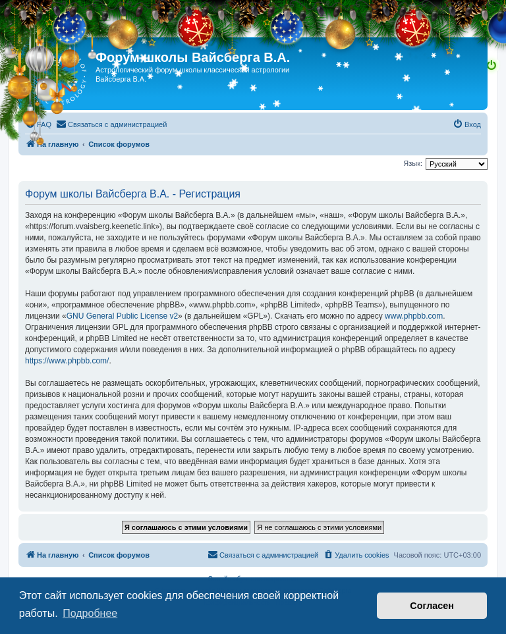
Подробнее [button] (90, 613)
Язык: (412, 163)
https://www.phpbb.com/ (67, 360)
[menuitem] (38, 124)
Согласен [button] (432, 605)
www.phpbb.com (414, 316)
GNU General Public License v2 (122, 316)
